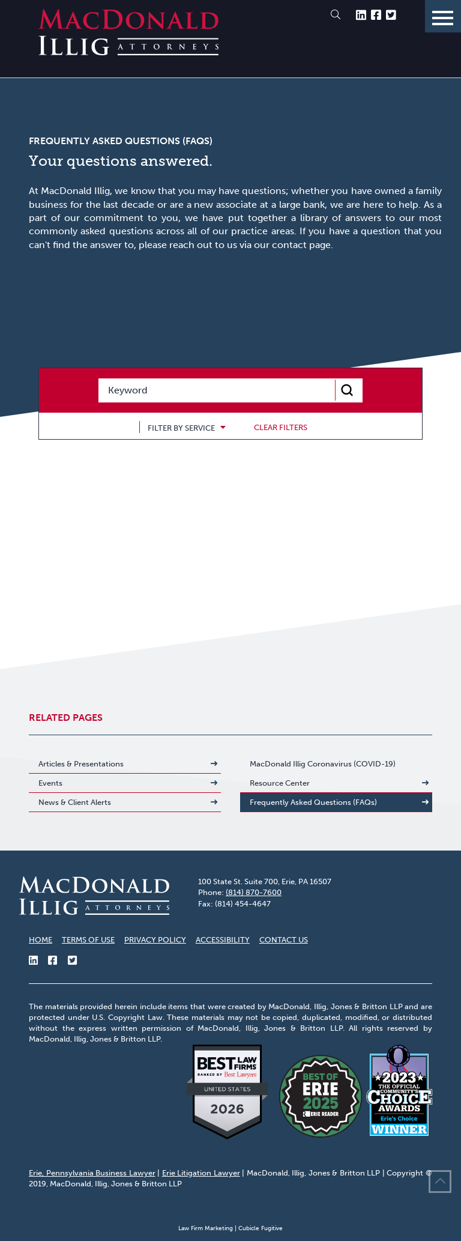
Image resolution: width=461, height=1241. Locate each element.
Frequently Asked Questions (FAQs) (313, 802)
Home (40, 939)
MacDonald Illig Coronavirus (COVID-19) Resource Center (323, 773)
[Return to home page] (128, 52)
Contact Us (283, 939)
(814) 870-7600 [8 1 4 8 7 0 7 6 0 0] (254, 892)
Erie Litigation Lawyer (201, 1172)
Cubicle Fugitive (260, 1228)
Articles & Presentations (81, 763)
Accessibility (223, 939)
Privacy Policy (155, 939)
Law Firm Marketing (205, 1228)
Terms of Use (88, 939)
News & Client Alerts (74, 802)
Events (50, 782)
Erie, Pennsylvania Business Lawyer (92, 1172)
